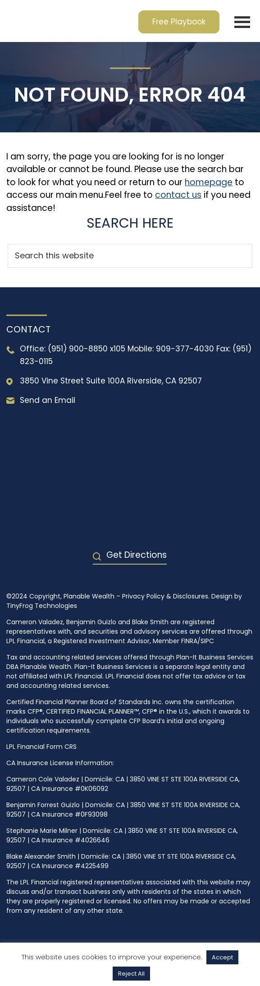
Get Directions (136, 555)
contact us (178, 195)
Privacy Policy (143, 596)
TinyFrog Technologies (41, 605)
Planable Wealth (66, 21)
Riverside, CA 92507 (164, 380)
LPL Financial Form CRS (41, 746)
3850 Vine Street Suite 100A (72, 380)
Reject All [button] (131, 973)
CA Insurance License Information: (60, 762)
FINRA (189, 640)
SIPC (207, 640)
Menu (241, 21)
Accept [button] (222, 957)
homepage (209, 182)
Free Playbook (178, 21)
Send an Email (47, 400)
